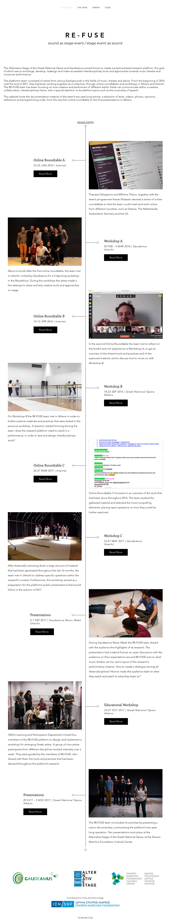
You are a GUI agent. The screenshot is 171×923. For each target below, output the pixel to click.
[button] (45, 173)
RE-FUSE (85, 35)
